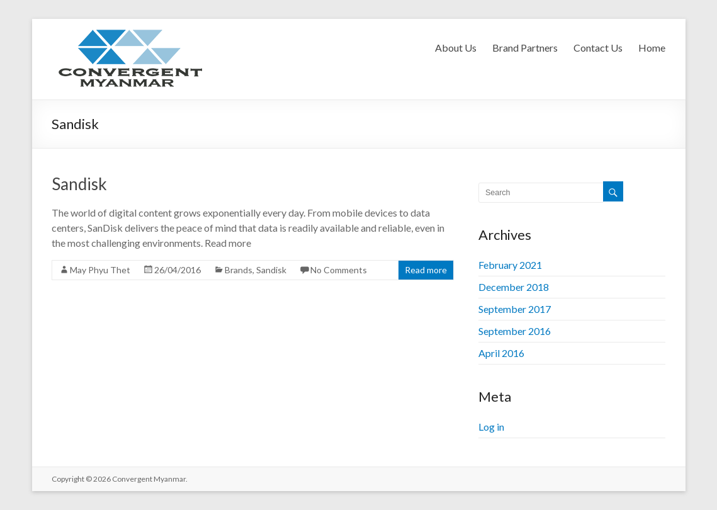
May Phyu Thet (100, 269)
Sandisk (79, 184)
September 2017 (514, 309)
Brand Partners (525, 48)
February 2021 (510, 265)
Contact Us (598, 48)
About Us (456, 48)
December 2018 (513, 287)
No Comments (338, 269)
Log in (491, 427)
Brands (238, 269)
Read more (426, 269)
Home (651, 48)
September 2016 (514, 331)
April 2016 (501, 353)
